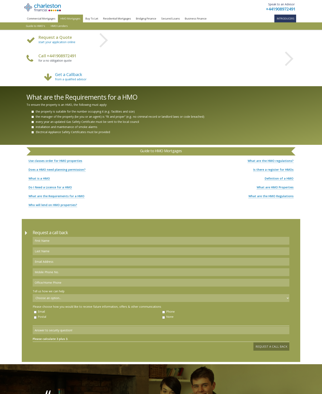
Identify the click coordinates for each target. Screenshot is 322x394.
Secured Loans (170, 18)
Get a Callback (68, 74)
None (170, 317)
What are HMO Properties (275, 187)
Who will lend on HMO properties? (53, 205)
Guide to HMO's (35, 26)
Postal (42, 317)
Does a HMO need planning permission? (57, 170)
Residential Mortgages (117, 18)
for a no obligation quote (57, 58)
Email (41, 311)
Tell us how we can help (48, 291)
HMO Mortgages (70, 18)
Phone (170, 311)
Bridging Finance (146, 18)
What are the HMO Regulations (270, 196)
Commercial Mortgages (41, 18)
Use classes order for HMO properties (55, 161)
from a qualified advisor (70, 79)
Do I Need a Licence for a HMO (50, 187)
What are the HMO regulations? (270, 161)
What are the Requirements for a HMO (56, 196)
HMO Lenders (59, 26)
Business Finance (196, 18)
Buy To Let (91, 18)
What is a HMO (39, 178)
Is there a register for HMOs (273, 170)
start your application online (56, 42)
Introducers (285, 18)
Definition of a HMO (279, 178)
